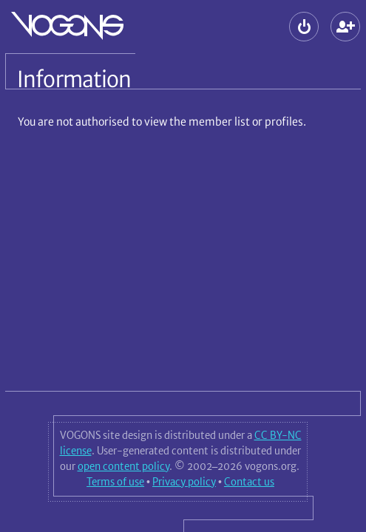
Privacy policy (184, 481)
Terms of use (115, 481)
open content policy (123, 466)
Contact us (249, 481)
